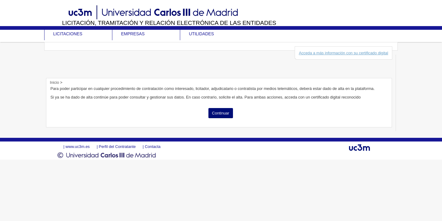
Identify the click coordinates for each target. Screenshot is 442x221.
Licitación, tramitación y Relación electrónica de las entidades (169, 23)
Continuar (220, 113)
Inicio (55, 82)
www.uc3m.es (77, 146)
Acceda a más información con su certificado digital (343, 53)
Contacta (153, 146)
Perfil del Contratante (117, 146)
